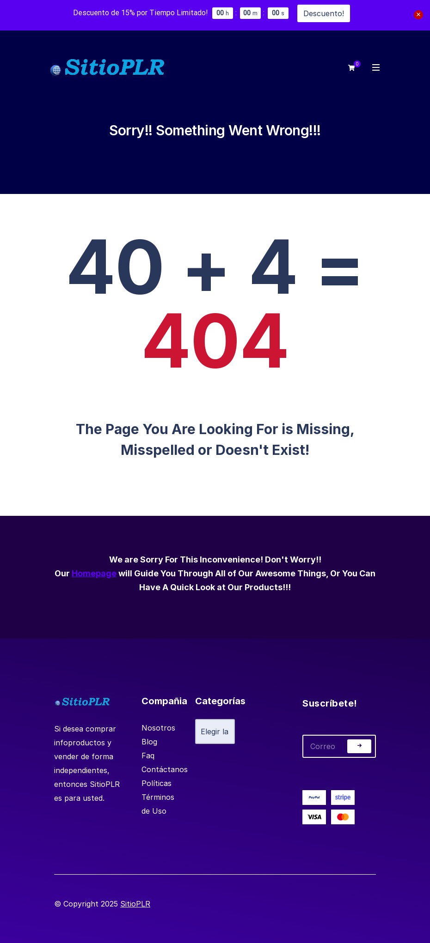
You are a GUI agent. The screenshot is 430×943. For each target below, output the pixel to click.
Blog (149, 741)
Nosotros (158, 727)
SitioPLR (135, 903)
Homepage (94, 573)
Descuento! (323, 13)
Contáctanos (164, 769)
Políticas (156, 783)
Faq (147, 755)
